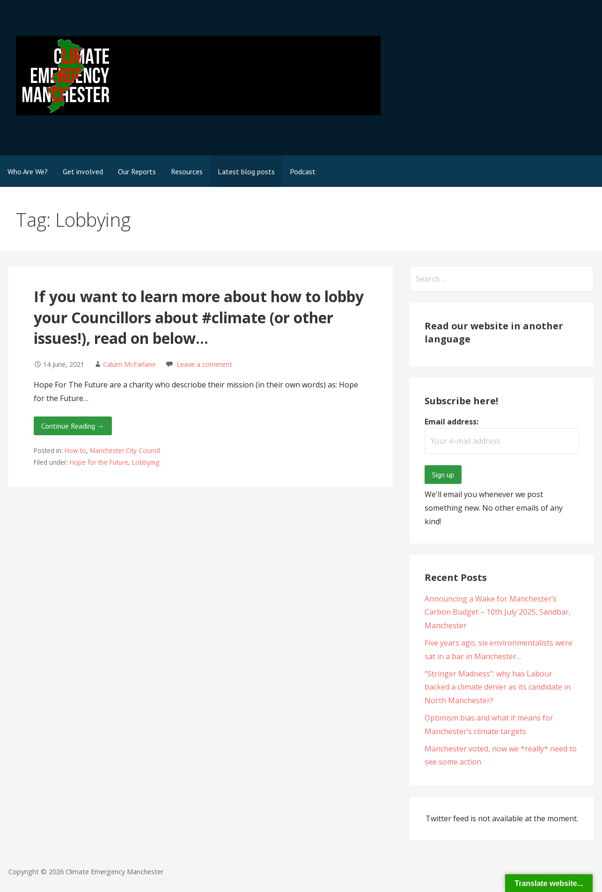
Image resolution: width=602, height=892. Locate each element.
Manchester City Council (125, 450)
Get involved (83, 171)
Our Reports (137, 171)
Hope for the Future (99, 462)
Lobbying (145, 462)
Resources (187, 171)
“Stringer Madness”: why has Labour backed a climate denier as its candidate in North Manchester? (498, 687)
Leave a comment (204, 364)
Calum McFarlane (129, 364)
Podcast (303, 171)
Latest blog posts (246, 171)
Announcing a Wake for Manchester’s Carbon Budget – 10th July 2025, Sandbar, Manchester (498, 612)
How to (75, 450)
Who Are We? (27, 171)
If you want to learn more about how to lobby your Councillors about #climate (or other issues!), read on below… (199, 317)
